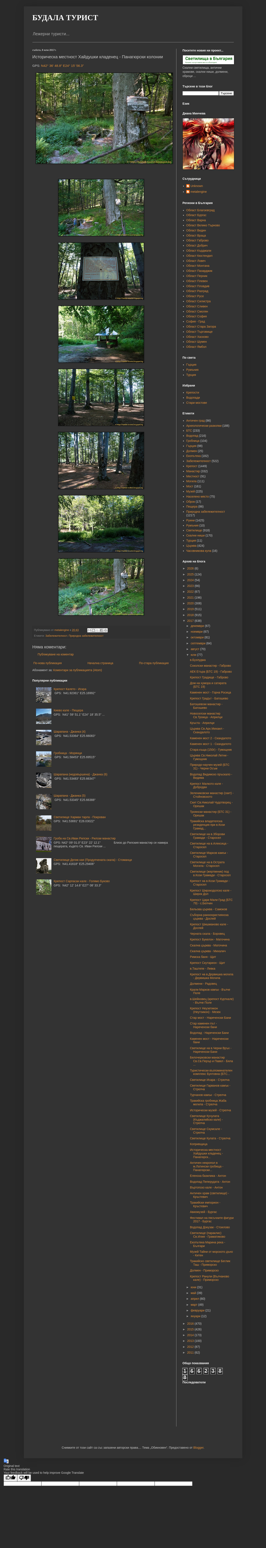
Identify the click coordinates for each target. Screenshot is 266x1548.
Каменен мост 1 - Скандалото (210, 744)
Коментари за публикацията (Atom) (77, 670)
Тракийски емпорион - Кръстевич (205, 1204)
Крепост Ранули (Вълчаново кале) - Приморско (209, 1278)
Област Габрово (197, 240)
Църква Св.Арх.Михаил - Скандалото (207, 730)
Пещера (192, 506)
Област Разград (197, 291)
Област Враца (196, 235)
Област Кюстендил (199, 255)
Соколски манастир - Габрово (210, 665)
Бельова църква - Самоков (208, 909)
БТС (189, 430)
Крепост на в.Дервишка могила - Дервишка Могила (211, 976)
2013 (191, 1341)
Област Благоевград (200, 210)
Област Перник (196, 276)
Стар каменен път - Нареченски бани (203, 1025)
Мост (189, 486)
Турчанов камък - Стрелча (208, 1095)
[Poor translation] (24, 1477)
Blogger (198, 1447)
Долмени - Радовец (203, 983)
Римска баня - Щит (203, 957)
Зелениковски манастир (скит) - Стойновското (212, 794)
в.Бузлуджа (198, 660)
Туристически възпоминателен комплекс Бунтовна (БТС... (211, 1072)
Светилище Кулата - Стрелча (210, 1138)
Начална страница (100, 663)
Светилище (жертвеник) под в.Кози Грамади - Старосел (210, 873)
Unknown (196, 186)
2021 (191, 597)
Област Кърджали (198, 250)
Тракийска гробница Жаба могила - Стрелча (208, 1102)
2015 (191, 1329)
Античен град (195, 420)
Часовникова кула (198, 550)
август (195, 649)
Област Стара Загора (201, 326)
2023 (191, 586)
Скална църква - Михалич (208, 951)
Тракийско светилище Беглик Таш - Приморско (210, 1262)
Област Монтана (197, 265)
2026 (191, 568)
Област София (196, 316)
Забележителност (56, 635)
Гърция (191, 364)
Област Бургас (196, 215)
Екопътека (193, 456)
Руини (190, 520)
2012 (191, 1346)
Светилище (194, 530)
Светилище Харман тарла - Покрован (80, 817)
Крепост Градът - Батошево (209, 698)
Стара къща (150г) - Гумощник (211, 749)
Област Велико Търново (203, 225)
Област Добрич (197, 245)
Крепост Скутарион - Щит (207, 962)
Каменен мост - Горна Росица (210, 692)
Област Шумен (196, 341)
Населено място (197, 496)
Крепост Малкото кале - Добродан (206, 785)
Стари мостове (196, 402)
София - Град (195, 321)
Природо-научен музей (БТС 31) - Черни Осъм (209, 766)
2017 (191, 620)
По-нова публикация (47, 663)
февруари (198, 1310)
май (194, 1293)
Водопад (192, 435)
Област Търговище (199, 331)
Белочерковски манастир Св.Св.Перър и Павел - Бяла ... (211, 1061)
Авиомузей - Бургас (203, 1212)
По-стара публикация (154, 663)
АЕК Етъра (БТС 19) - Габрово (211, 671)
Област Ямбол (196, 346)
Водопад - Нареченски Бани (209, 1032)
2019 (191, 609)
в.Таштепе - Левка (202, 968)
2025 (191, 574)
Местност (192, 476)
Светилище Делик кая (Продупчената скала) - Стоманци (93, 860)
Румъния (192, 369)
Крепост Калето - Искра (70, 689)
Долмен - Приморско (204, 1270)
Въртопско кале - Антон (206, 1187)
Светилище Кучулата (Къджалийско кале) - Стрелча (206, 1119)
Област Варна (196, 220)
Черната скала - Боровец (207, 933)
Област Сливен (197, 306)
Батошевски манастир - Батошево (206, 705)
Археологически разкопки (203, 425)
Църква (191, 545)
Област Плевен (197, 281)
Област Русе (195, 296)
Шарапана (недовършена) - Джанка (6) (81, 774)
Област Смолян (197, 311)
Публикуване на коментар (56, 654)
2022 (191, 591)
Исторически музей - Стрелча (210, 1110)
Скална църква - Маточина (208, 945)
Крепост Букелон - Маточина (210, 939)
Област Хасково (197, 336)
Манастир (193, 471)
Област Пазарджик (199, 271)
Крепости (192, 392)
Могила (191, 481)
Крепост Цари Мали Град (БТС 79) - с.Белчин (211, 901)
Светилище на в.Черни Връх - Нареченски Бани (210, 1049)
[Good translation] (10, 1477)
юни (194, 1287)
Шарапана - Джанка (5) (70, 795)
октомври (198, 637)
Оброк (190, 501)
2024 (191, 580)
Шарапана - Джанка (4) (70, 731)
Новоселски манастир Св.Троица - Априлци (206, 715)
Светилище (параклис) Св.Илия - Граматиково (207, 1234)
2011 (191, 1352)
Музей (190, 491)
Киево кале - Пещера (68, 710)
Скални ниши (195, 535)
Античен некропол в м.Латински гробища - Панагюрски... (206, 1166)
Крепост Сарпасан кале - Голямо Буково (82, 881)
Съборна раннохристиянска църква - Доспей (209, 916)
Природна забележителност (86, 635)
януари (196, 1316)
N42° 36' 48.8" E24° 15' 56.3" (62, 65)
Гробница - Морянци (68, 753)
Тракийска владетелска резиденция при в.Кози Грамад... (207, 824)
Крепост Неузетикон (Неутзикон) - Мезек (205, 1010)
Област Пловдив (197, 286)
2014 (191, 1335)
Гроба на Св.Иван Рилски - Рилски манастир (85, 838)
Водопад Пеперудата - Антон (210, 1181)
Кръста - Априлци (202, 723)
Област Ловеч (195, 261)
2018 (191, 615)
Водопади (193, 397)
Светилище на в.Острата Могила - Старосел (207, 863)
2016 (191, 1323)
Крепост (192, 466)
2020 (191, 603)
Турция (191, 375)
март (194, 1304)
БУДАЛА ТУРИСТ (65, 17)
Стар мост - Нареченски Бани (210, 1017)
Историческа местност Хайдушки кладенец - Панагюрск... (206, 1153)
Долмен (191, 451)
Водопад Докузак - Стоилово (210, 1227)
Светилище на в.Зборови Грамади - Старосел (207, 835)
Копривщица (198, 1144)
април (195, 1298)
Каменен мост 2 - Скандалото (210, 738)
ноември (197, 631)
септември (198, 643)
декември (198, 626)
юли (194, 654)
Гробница (192, 440)
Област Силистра (198, 301)
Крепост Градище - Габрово (209, 677)
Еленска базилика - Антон (208, 1175)
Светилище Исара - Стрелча (209, 1079)
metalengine (198, 191)
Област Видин (196, 230)
